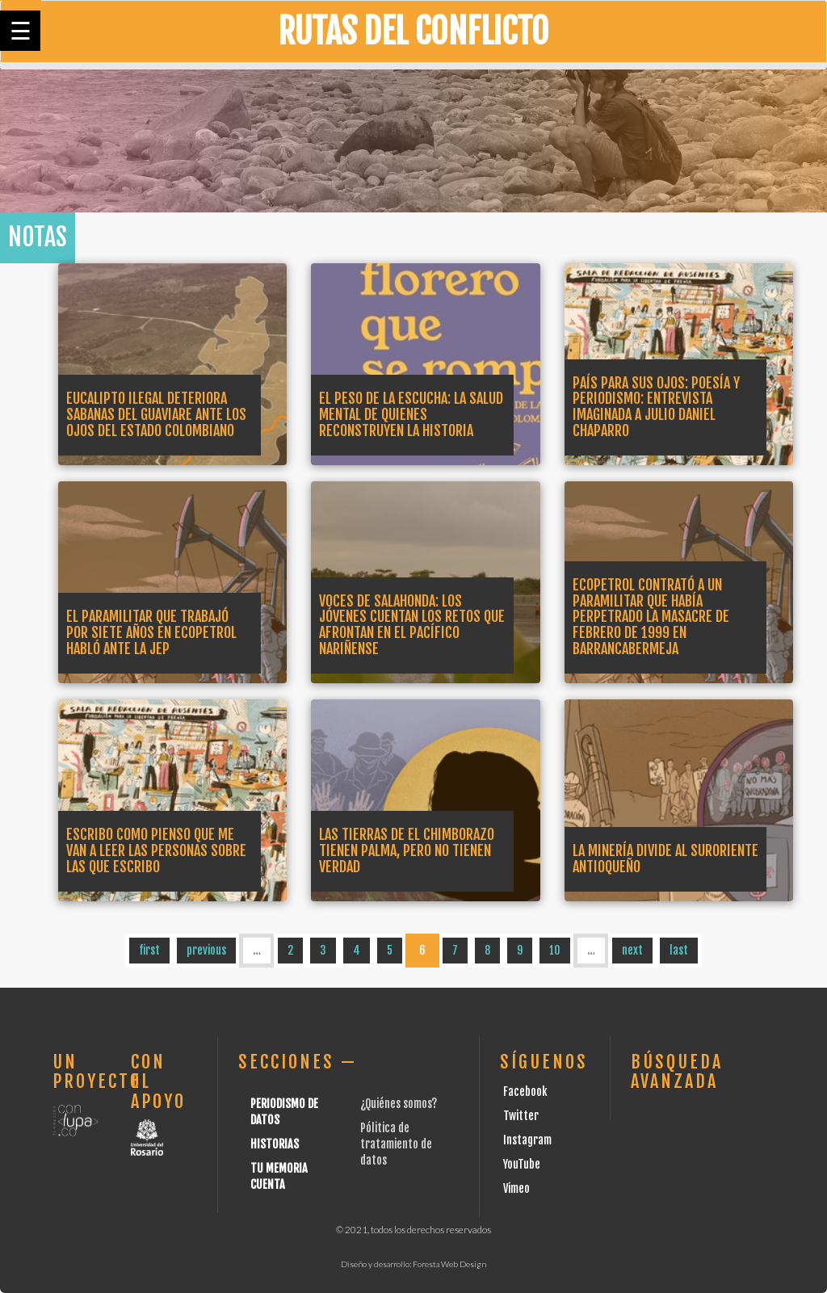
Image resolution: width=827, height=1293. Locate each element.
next (632, 950)
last (679, 950)
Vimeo (516, 1188)
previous (206, 950)
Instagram (527, 1140)
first (149, 950)
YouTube (521, 1164)
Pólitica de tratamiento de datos (396, 1144)
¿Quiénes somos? (398, 1103)
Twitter (521, 1116)
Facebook (525, 1091)
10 (554, 950)
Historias (274, 1144)
